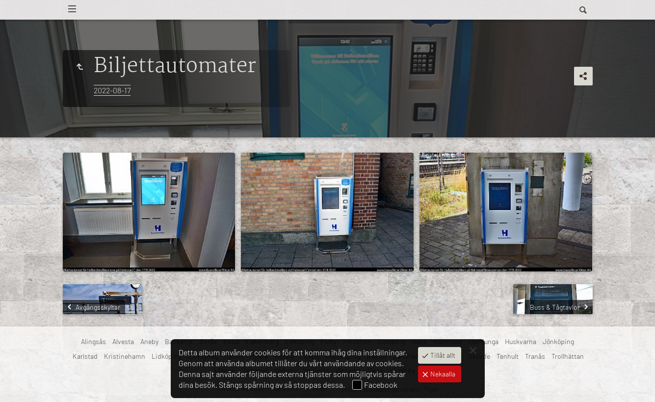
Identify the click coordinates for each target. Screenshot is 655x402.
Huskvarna (520, 341)
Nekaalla (442, 374)
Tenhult (508, 356)
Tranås (535, 356)
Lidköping (167, 356)
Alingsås (93, 341)
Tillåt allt (442, 355)
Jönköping (558, 341)
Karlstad (85, 356)
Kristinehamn (124, 356)
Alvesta (123, 341)
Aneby (149, 341)
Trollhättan (567, 356)
